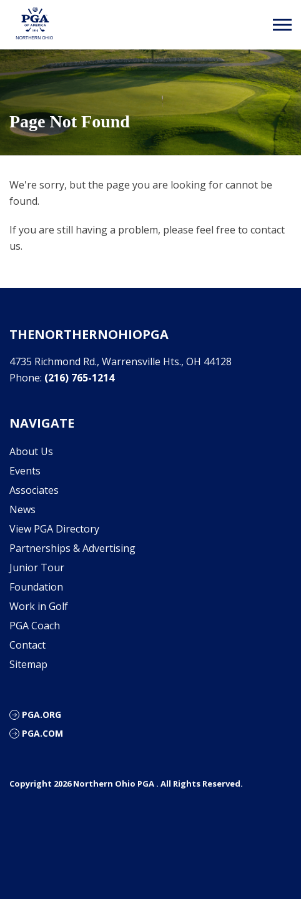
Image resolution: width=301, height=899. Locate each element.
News (22, 509)
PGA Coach (34, 625)
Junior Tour (36, 567)
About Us (31, 451)
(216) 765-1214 (79, 378)
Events (25, 471)
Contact (27, 645)
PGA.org (41, 714)
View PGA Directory (54, 529)
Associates (34, 490)
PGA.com (42, 733)
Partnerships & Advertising (72, 548)
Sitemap (28, 664)
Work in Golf (38, 606)
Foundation (36, 587)
